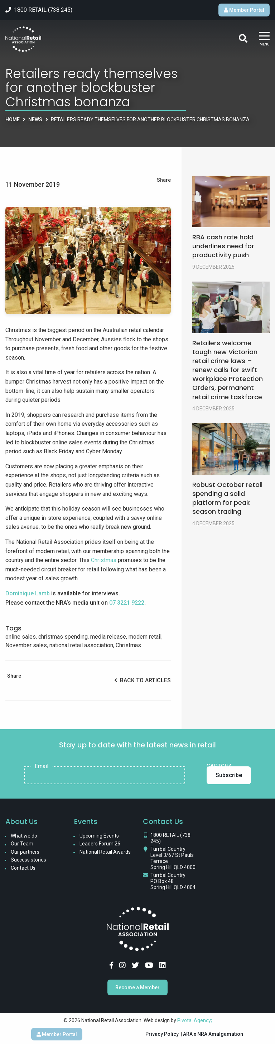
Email (41, 766)
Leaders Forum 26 (99, 844)
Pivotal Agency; (194, 1020)
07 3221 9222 (126, 602)
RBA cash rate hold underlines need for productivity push (223, 246)
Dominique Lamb (27, 593)
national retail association (81, 645)
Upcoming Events (99, 836)
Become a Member (137, 987)
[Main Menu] (264, 39)
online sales (20, 636)
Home (12, 119)
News (35, 119)
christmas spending (63, 636)
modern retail (145, 636)
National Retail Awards (105, 852)
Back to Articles (142, 680)
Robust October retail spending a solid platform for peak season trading (227, 498)
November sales (26, 645)
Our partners (25, 852)
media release (108, 636)
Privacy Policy (162, 1033)
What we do (24, 836)
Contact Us (23, 868)
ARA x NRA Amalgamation (213, 1033)
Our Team (22, 844)
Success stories (28, 860)
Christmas (103, 560)
